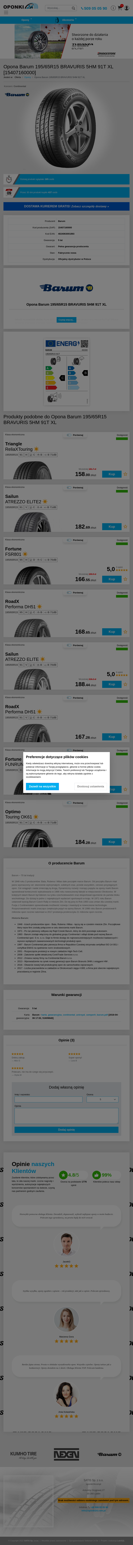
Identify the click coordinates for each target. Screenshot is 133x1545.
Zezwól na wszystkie (42, 786)
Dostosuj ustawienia (90, 786)
